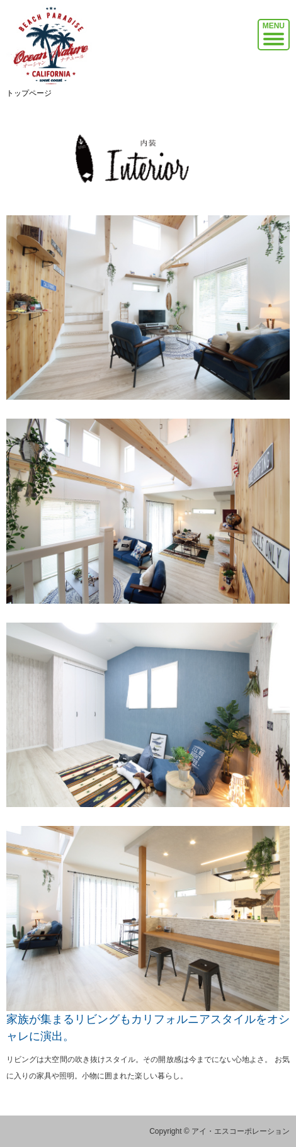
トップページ (29, 93)
